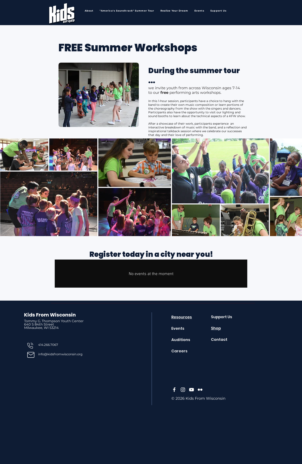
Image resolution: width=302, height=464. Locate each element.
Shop (216, 328)
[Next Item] (296, 187)
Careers (179, 351)
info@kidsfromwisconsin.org (60, 354)
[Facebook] (174, 390)
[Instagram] (183, 390)
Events (177, 328)
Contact (219, 339)
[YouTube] (191, 390)
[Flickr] (200, 390)
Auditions (180, 339)
